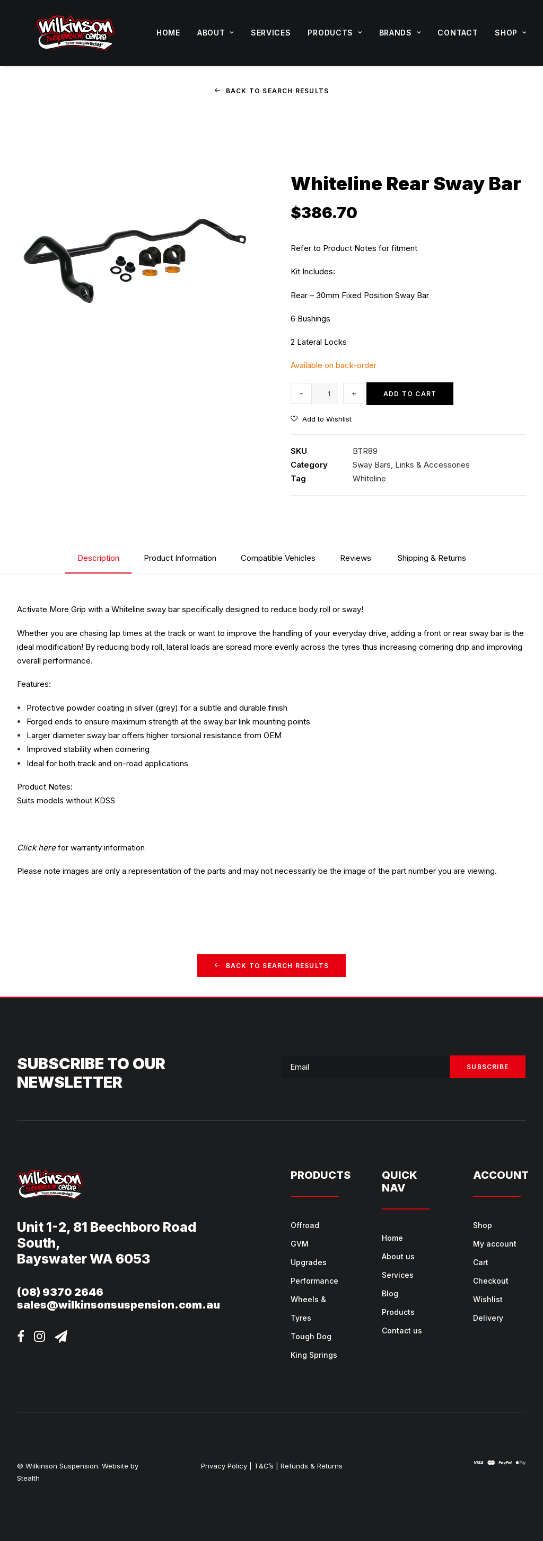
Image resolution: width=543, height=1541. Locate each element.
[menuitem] (168, 33)
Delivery (488, 1317)
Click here (36, 847)
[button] (20, 1338)
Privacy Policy (224, 1466)
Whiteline (369, 478)
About (215, 32)
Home (168, 32)
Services (271, 32)
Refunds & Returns (312, 1466)
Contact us (402, 1330)
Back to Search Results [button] (271, 91)
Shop (510, 32)
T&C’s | (266, 1466)
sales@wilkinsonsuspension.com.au (118, 1304)
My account (494, 1243)
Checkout (491, 1280)
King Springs (314, 1354)
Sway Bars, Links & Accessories (411, 464)
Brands (400, 32)
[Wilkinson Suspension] (75, 32)
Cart (480, 1262)
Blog (390, 1293)
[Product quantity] (325, 393)
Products (335, 32)
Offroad (305, 1225)
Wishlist (488, 1299)
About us (398, 1256)
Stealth (28, 1477)
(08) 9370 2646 (60, 1291)
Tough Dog (311, 1336)
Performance (314, 1280)
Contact (457, 32)
